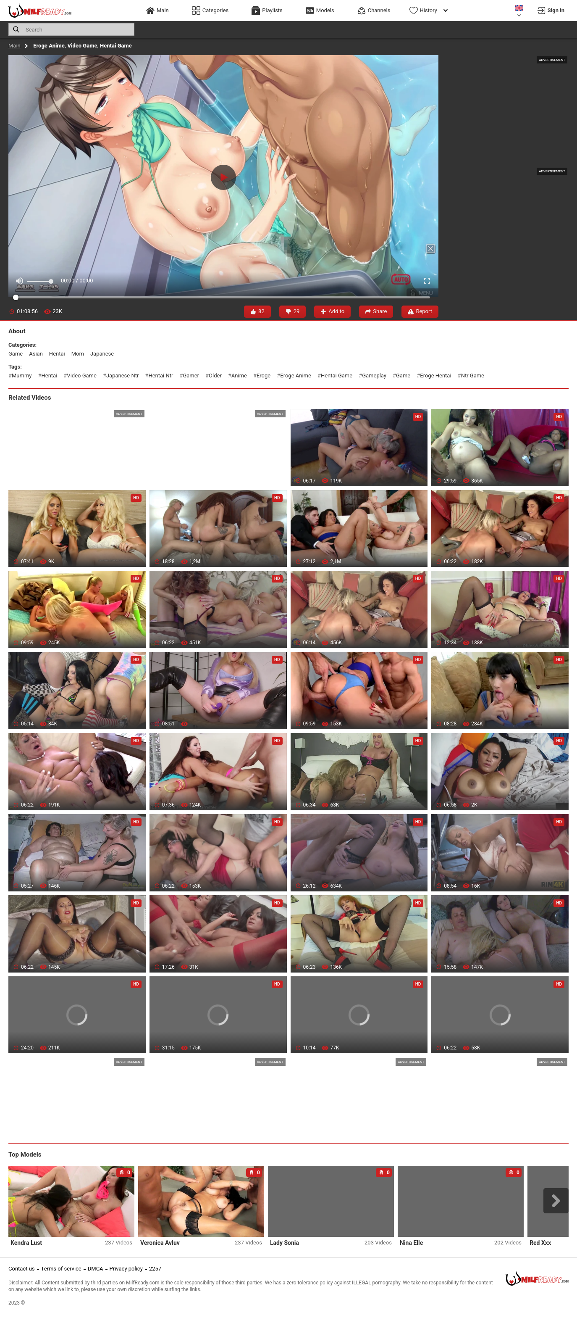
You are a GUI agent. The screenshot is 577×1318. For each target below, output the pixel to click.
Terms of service (61, 1268)
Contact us (21, 1268)
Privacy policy (126, 1268)
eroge (263, 375)
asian (36, 354)
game (15, 354)
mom (77, 354)
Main (14, 45)
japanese (102, 354)
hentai (57, 354)
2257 (155, 1268)
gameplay (374, 375)
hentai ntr (160, 375)
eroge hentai (435, 375)
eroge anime (295, 375)
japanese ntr (122, 375)
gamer (191, 375)
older (215, 375)
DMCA (95, 1268)
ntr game (472, 375)
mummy (21, 375)
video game (82, 375)
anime (239, 375)
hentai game (336, 375)
